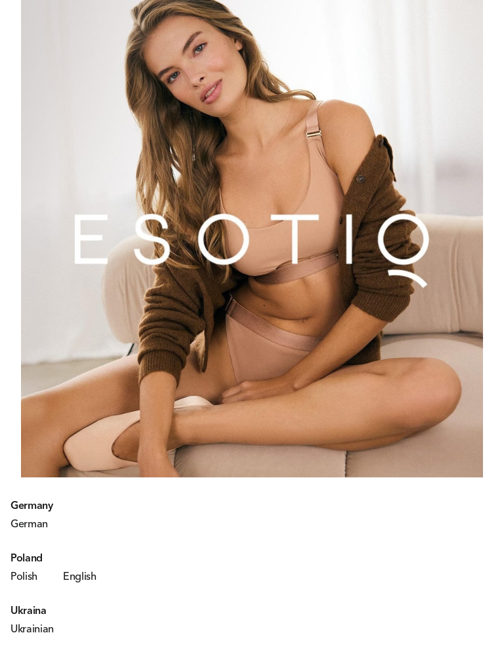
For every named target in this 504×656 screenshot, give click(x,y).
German (29, 523)
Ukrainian (32, 628)
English (79, 575)
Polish (23, 575)
